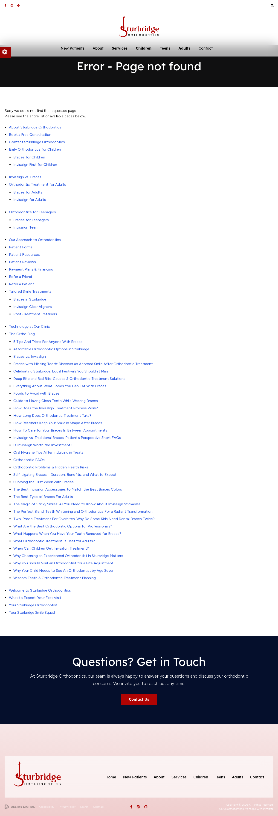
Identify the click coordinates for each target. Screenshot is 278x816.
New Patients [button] (72, 48)
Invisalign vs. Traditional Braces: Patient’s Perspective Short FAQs (67, 437)
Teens (220, 777)
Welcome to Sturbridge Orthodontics (40, 590)
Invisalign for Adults (29, 199)
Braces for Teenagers (31, 220)
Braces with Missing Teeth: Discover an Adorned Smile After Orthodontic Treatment (83, 364)
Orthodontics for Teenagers (32, 212)
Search (84, 806)
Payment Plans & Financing (31, 269)
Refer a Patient (21, 284)
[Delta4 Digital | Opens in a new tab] (20, 807)
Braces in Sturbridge (29, 299)
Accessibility (46, 806)
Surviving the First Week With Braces (43, 482)
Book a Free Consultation (30, 134)
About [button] (98, 48)
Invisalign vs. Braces (25, 177)
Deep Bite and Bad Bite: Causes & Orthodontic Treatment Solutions (69, 378)
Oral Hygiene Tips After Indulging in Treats (48, 452)
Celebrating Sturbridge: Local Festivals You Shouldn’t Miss (61, 371)
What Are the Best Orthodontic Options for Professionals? (62, 526)
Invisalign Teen (25, 227)
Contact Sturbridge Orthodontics (37, 142)
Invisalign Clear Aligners (32, 306)
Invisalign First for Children (35, 164)
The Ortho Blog (22, 334)
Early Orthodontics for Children (35, 149)
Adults (237, 777)
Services (179, 777)
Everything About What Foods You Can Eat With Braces (59, 386)
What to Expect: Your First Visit (35, 598)
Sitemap (98, 806)
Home (111, 777)
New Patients (135, 777)
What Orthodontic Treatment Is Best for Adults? (54, 541)
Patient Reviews (22, 262)
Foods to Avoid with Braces (36, 393)
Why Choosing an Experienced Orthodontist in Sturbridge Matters (68, 556)
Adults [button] (184, 48)
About (159, 777)
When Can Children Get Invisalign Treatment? (51, 548)
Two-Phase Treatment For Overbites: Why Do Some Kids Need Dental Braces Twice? (84, 519)
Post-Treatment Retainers (35, 314)
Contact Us (139, 699)
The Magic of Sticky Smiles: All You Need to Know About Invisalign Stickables (77, 504)
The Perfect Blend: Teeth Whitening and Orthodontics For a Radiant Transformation (83, 511)
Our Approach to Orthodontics (35, 240)
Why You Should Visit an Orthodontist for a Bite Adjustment (63, 563)
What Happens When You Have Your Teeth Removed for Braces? (67, 533)
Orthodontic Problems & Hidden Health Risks (50, 467)
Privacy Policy (67, 806)
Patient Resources (24, 254)
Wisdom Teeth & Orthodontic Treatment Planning (54, 578)
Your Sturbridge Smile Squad (32, 612)
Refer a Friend (20, 276)
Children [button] (143, 48)
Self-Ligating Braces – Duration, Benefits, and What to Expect (64, 474)
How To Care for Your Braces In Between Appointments (60, 430)
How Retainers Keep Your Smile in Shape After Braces (57, 423)
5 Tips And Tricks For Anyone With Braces (47, 342)
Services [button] (119, 48)
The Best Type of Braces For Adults (43, 496)
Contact (257, 777)
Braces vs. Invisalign (29, 356)
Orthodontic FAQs (29, 460)
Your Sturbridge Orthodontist (33, 605)
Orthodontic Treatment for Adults (37, 184)
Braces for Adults (27, 192)
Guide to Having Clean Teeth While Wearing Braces (55, 401)
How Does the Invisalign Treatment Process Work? (55, 408)
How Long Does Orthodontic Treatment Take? (52, 415)
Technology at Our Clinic (29, 326)
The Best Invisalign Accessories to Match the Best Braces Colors (67, 489)
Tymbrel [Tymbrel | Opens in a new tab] (268, 808)
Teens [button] (165, 48)
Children (200, 777)
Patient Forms (20, 247)
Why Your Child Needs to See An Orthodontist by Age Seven (63, 570)
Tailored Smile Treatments (30, 291)
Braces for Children (29, 157)
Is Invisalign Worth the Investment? (42, 445)
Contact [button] (206, 48)
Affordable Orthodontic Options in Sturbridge (51, 349)
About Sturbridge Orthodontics (35, 127)
